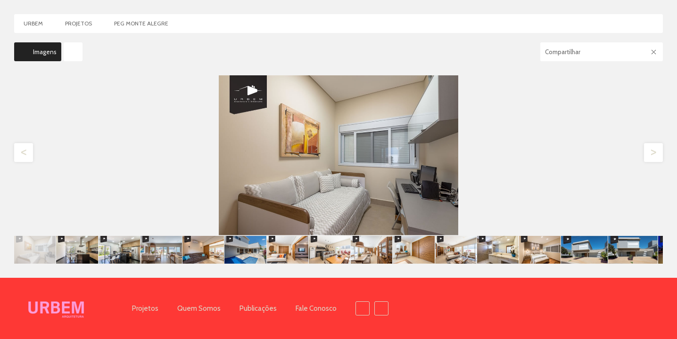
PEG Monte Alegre (141, 23)
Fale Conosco (316, 308)
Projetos (145, 308)
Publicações (258, 308)
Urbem (33, 23)
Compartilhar (562, 52)
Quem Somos (199, 308)
